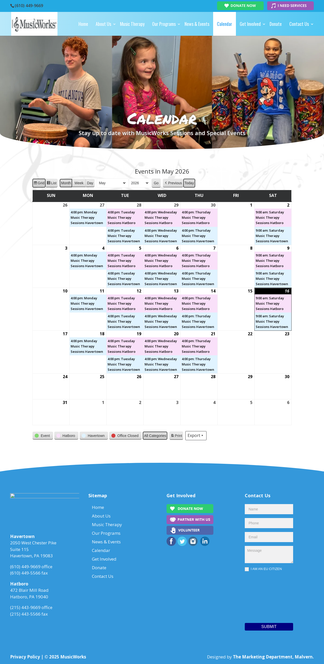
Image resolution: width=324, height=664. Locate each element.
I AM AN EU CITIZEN (263, 569)
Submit (268, 626)
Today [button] (189, 183)
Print (176, 436)
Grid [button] (38, 184)
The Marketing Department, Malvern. (273, 657)
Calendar (224, 24)
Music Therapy (132, 24)
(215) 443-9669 (25, 609)
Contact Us (299, 24)
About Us (103, 24)
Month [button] (66, 183)
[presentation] (265, 596)
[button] (173, 183)
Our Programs (164, 24)
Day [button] (90, 183)
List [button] (51, 184)
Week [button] (79, 183)
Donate (276, 24)
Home (83, 24)
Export (196, 435)
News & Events (197, 24)
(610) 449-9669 (29, 5)
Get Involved (250, 24)
